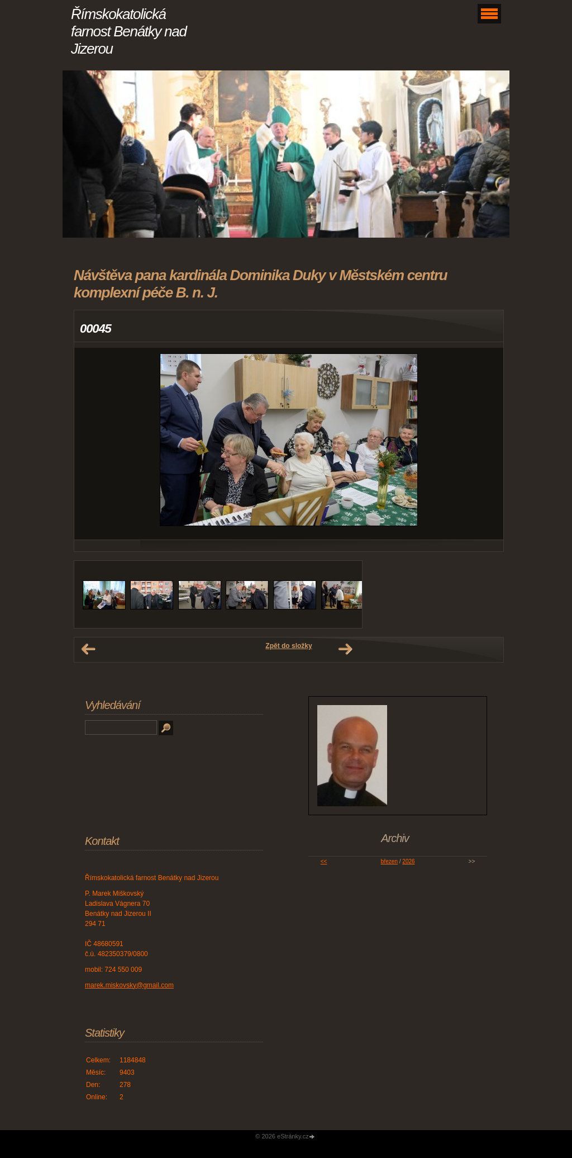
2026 (408, 861)
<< (324, 861)
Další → (345, 649)
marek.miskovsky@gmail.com (129, 985)
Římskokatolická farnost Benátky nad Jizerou (129, 31)
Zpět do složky (288, 646)
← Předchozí (88, 649)
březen (389, 861)
